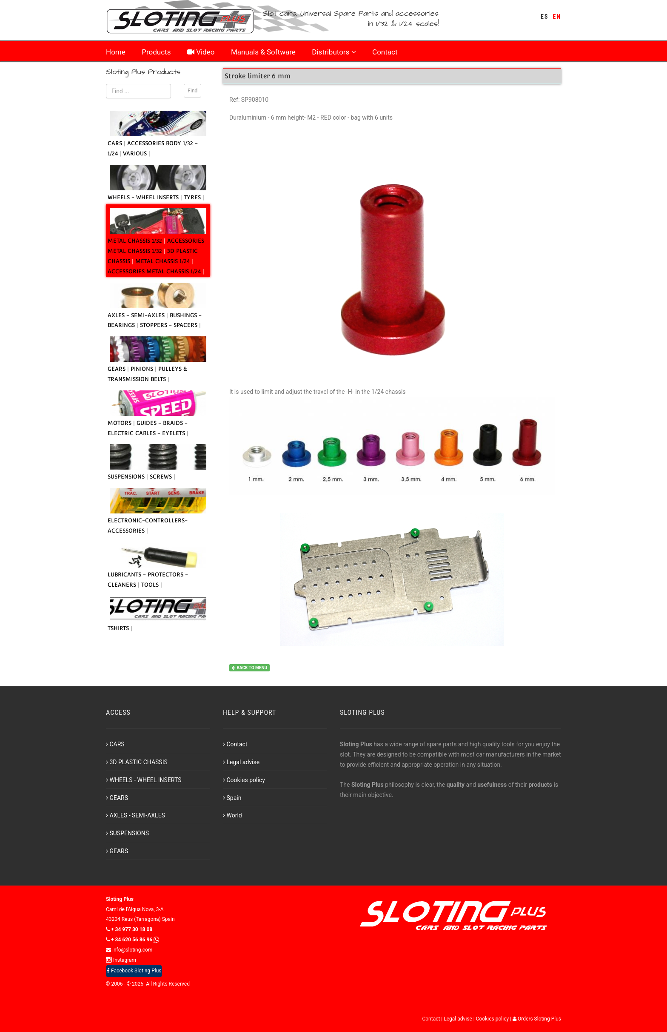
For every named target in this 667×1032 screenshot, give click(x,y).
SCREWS (162, 476)
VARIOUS (135, 153)
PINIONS (143, 369)
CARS (116, 143)
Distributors (334, 52)
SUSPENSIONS (127, 476)
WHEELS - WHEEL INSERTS (144, 197)
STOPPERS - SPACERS (169, 325)
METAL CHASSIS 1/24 (163, 261)
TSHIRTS (119, 628)
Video (200, 52)
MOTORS (120, 423)
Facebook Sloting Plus (134, 971)
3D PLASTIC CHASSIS (137, 762)
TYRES (193, 197)
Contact (384, 52)
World (232, 815)
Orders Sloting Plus (537, 1019)
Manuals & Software (263, 52)
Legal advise (241, 762)
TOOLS (150, 585)
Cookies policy (244, 780)
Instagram (121, 960)
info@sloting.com (129, 950)
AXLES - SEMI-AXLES (137, 315)
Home (115, 52)
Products (156, 52)
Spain (232, 797)
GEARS (117, 369)
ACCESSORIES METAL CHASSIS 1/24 (155, 271)
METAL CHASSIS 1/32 (136, 241)
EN (557, 16)
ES (544, 16)
